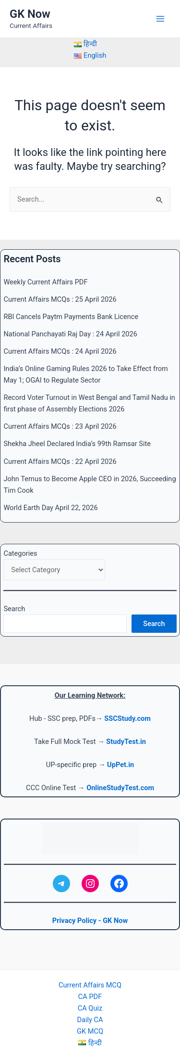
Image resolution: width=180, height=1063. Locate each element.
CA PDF (90, 996)
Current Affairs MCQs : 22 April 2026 (59, 461)
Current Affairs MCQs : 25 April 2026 (59, 299)
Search (14, 608)
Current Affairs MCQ (90, 985)
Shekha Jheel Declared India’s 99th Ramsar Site (77, 443)
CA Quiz (90, 1008)
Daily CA (90, 1019)
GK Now (30, 14)
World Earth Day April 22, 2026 (50, 507)
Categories (20, 553)
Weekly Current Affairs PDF (45, 282)
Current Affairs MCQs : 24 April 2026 (59, 351)
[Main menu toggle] (160, 19)
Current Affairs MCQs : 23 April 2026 (59, 426)
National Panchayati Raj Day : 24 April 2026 (70, 334)
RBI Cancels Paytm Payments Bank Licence (70, 316)
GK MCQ (90, 1031)
